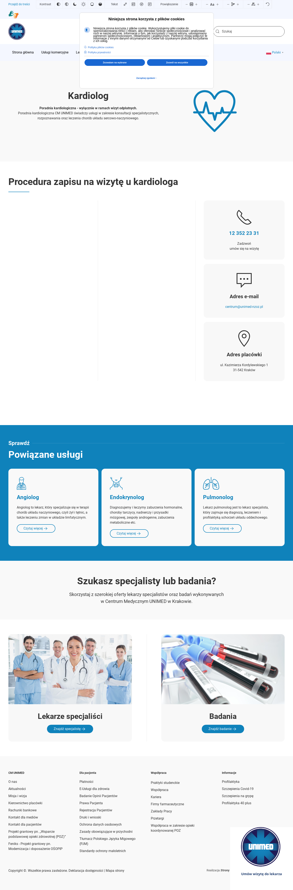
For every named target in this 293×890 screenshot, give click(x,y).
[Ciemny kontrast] (75, 4)
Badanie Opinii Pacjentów (98, 796)
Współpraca (159, 790)
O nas (12, 782)
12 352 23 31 (244, 233)
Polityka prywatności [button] (99, 52)
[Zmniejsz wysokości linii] (228, 4)
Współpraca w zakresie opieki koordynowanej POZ (172, 828)
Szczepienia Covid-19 (238, 789)
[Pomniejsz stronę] (187, 4)
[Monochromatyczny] (67, 4)
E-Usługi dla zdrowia (94, 789)
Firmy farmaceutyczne (167, 804)
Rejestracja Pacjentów (95, 810)
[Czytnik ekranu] (141, 4)
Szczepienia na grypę (237, 796)
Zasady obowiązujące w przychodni (106, 832)
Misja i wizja (17, 796)
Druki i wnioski (90, 817)
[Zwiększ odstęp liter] (258, 4)
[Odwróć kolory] (58, 4)
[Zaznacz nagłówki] (133, 4)
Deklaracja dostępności (86, 871)
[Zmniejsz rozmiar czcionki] (207, 4)
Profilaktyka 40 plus (236, 803)
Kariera (156, 797)
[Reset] (267, 4)
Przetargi (157, 818)
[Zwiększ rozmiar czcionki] (217, 4)
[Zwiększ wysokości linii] (238, 4)
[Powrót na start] (16, 31)
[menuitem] (23, 52)
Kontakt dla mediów (23, 817)
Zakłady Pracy (161, 811)
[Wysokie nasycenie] (100, 4)
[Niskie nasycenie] (92, 4)
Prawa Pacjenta (91, 803)
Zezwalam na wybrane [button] (114, 62)
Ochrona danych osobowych (100, 824)
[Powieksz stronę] (196, 4)
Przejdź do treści (19, 4)
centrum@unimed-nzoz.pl (244, 307)
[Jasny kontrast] (83, 4)
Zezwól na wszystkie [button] (177, 62)
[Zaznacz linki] (125, 4)
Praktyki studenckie (165, 783)
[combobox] (249, 31)
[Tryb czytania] (150, 4)
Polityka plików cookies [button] (101, 47)
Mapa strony (114, 871)
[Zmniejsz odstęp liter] (248, 4)
